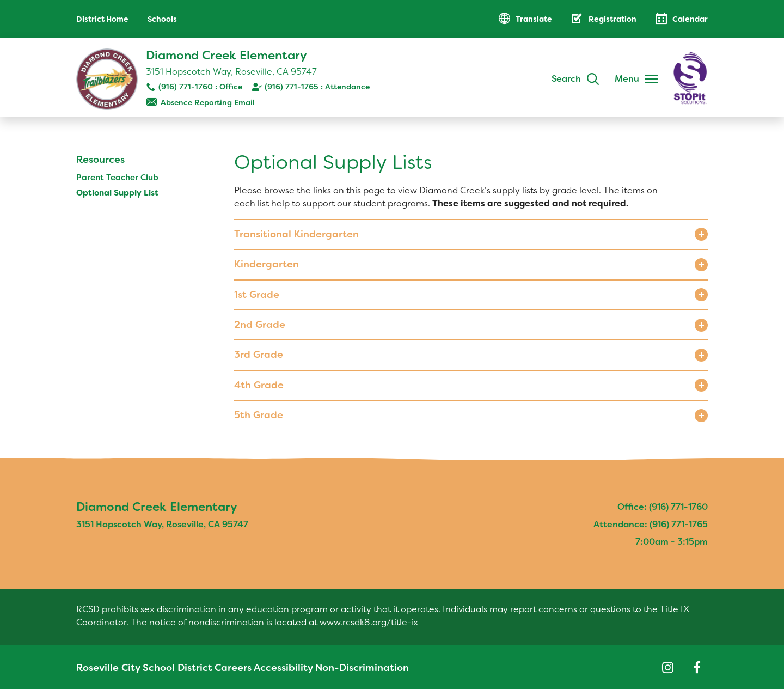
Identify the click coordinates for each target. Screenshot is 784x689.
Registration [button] (612, 19)
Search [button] (566, 78)
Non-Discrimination (343, 667)
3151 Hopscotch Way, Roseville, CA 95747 (231, 71)
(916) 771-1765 (291, 87)
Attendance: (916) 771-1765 (650, 524)
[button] (471, 234)
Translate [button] (534, 19)
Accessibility (268, 667)
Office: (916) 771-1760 (662, 507)
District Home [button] (102, 19)
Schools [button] (162, 19)
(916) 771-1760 (185, 87)
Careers (216, 667)
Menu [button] (627, 78)
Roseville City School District (133, 667)
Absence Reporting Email (208, 102)
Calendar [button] (690, 19)
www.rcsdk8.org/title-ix (369, 622)
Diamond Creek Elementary (226, 55)
